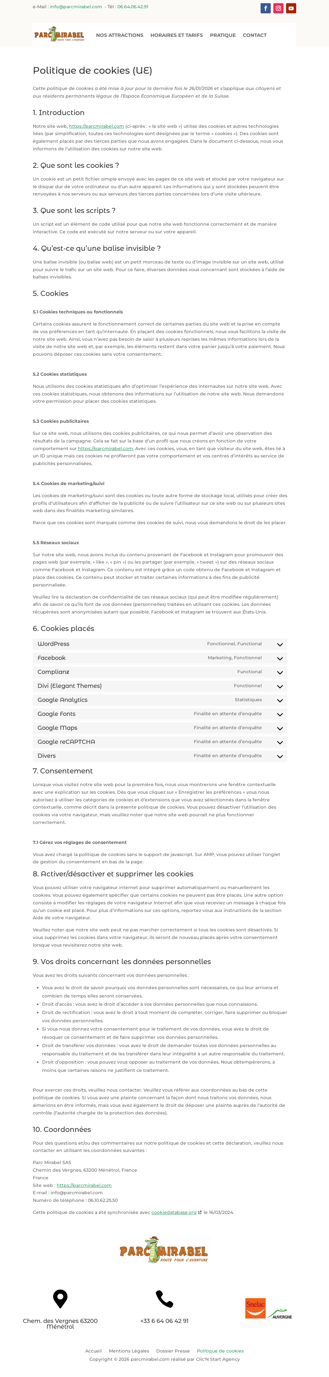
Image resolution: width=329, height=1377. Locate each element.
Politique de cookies (220, 1350)
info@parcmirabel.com (77, 7)
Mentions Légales (129, 1350)
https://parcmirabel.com (96, 126)
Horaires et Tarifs (176, 35)
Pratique (223, 35)
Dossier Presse (173, 1350)
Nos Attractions (120, 35)
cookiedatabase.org (174, 1212)
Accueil (93, 1350)
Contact (255, 35)
